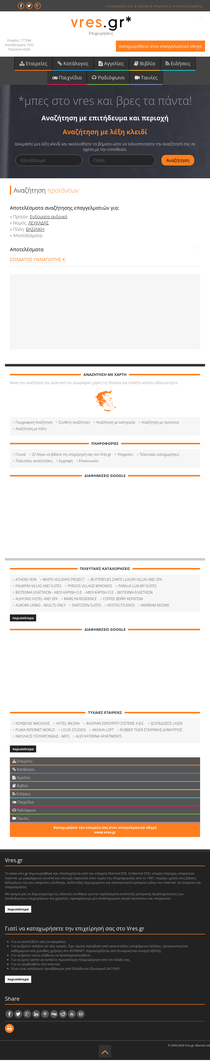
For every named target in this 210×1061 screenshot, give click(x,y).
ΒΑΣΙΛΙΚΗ (35, 230)
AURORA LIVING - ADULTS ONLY (41, 606)
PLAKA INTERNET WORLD (35, 730)
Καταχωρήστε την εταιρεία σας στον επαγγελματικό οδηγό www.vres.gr (105, 830)
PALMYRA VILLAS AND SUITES (38, 587)
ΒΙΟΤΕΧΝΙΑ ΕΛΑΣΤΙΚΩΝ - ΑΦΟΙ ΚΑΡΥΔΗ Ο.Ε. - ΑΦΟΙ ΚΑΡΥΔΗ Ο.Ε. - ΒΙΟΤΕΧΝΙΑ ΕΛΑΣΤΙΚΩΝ (84, 593)
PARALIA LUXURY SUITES (137, 587)
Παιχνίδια (67, 78)
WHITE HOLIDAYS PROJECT (63, 580)
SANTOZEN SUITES (86, 606)
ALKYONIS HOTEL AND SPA (37, 599)
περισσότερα (23, 619)
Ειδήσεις (178, 64)
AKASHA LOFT (103, 730)
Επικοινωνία (88, 461)
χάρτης (197, 6)
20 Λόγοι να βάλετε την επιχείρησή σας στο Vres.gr (71, 455)
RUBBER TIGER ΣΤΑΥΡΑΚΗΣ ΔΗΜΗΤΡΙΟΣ (151, 730)
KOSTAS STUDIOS (121, 606)
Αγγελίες (111, 64)
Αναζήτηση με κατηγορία (115, 423)
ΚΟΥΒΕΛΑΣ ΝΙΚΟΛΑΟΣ (33, 724)
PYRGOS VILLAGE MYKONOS (90, 587)
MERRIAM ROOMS (155, 606)
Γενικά (21, 455)
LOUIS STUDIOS (73, 730)
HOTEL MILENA (68, 724)
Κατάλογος (72, 64)
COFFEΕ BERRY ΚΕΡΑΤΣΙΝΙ (123, 599)
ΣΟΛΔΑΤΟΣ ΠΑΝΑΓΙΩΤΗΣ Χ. (38, 260)
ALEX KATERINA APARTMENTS (99, 737)
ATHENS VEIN (26, 580)
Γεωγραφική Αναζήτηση (34, 423)
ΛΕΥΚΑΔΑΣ (38, 224)
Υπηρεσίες (125, 455)
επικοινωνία (180, 6)
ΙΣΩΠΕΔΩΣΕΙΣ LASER (167, 724)
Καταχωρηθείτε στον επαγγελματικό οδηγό (159, 46)
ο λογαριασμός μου (119, 6)
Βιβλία (144, 64)
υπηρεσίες (160, 6)
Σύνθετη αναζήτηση (74, 423)
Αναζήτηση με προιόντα (160, 423)
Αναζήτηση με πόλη (31, 429)
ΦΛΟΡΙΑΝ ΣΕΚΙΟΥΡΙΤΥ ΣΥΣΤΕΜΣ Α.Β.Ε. (115, 724)
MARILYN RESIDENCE (80, 599)
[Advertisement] (105, 312)
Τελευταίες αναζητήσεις (34, 461)
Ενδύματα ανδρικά (48, 218)
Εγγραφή (66, 461)
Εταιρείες (33, 64)
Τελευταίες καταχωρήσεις (159, 455)
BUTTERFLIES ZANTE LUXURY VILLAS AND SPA (126, 580)
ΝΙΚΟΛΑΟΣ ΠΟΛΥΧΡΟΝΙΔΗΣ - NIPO (42, 737)
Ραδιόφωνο (108, 78)
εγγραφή (143, 6)
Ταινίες (146, 78)
